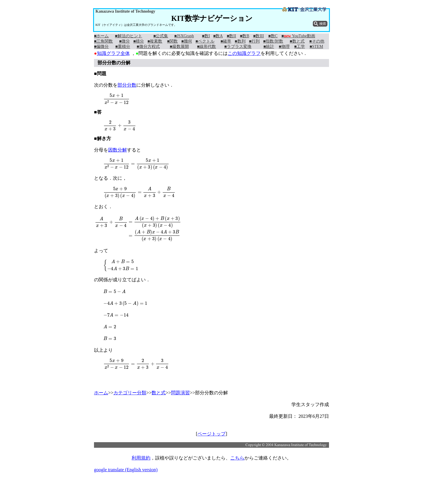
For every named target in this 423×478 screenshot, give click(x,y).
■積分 (138, 41)
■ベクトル (204, 41)
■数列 (240, 41)
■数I (206, 36)
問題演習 (180, 392)
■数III (258, 36)
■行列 (254, 41)
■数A (218, 36)
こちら (237, 457)
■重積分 (122, 46)
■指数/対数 (273, 41)
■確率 (226, 41)
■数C (273, 36)
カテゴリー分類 (129, 392)
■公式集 (160, 36)
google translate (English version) (125, 469)
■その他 (316, 41)
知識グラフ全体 (113, 53)
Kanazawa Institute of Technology (125, 11)
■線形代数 (206, 46)
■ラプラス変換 (237, 46)
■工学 (299, 46)
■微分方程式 (148, 46)
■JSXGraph (184, 36)
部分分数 (127, 85)
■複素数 (154, 41)
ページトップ (211, 433)
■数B (244, 36)
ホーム (101, 392)
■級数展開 (179, 46)
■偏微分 (101, 46)
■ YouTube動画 (298, 36)
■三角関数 (103, 41)
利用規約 (141, 457)
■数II (231, 36)
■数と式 (297, 41)
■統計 (268, 46)
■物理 (284, 46)
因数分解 (117, 149)
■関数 (172, 41)
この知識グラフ (244, 53)
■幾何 (186, 41)
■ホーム (101, 36)
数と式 (159, 392)
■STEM (316, 46)
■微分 (124, 41)
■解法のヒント (128, 36)
